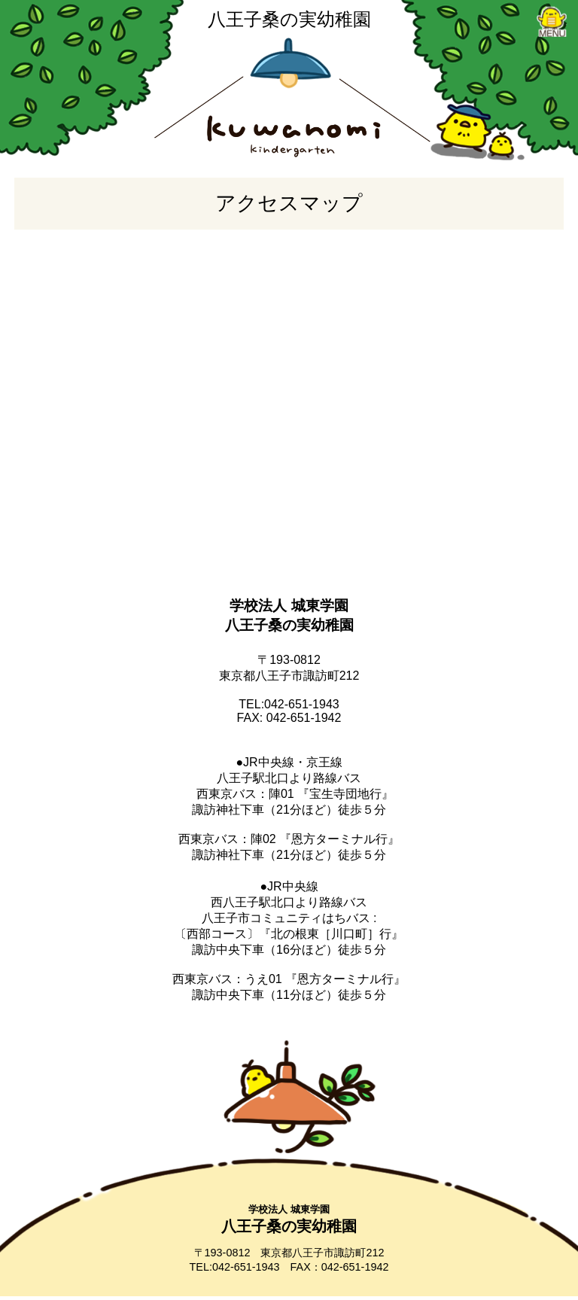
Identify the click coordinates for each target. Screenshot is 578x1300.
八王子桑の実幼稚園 (289, 19)
